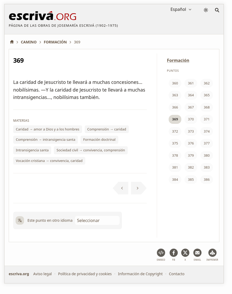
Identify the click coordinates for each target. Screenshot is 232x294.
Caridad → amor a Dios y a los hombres (47, 129)
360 (175, 83)
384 (175, 179)
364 (191, 95)
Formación (178, 60)
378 (175, 155)
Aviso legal (42, 273)
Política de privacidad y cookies (85, 273)
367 (191, 107)
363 (175, 95)
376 (191, 143)
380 (207, 155)
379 (191, 155)
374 (207, 131)
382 (191, 167)
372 (175, 131)
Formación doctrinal (99, 139)
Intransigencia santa (32, 150)
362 (207, 83)
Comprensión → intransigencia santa (45, 139)
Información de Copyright (140, 273)
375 (175, 143)
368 (207, 107)
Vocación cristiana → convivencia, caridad (49, 160)
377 (207, 143)
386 (207, 179)
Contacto (176, 273)
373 (191, 131)
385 (191, 179)
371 (207, 119)
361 (191, 83)
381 (175, 167)
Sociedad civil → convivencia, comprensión (90, 150)
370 (191, 119)
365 (207, 95)
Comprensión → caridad (106, 129)
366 (175, 107)
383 (207, 167)
